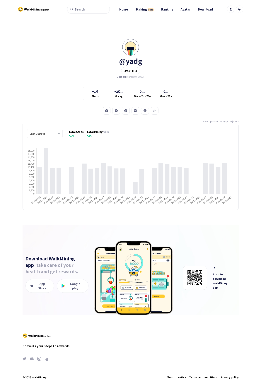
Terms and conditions (203, 377)
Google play (71, 285)
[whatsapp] (145, 110)
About (171, 377)
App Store (38, 285)
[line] (135, 110)
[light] (239, 9)
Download (205, 9)
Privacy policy (230, 377)
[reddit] (125, 110)
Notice (182, 377)
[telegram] (116, 110)
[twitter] (106, 110)
